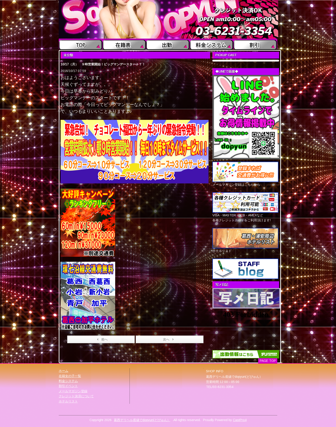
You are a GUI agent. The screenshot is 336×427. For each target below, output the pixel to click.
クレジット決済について (76, 396)
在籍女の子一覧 (70, 376)
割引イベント (68, 386)
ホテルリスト (68, 401)
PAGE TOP (268, 361)
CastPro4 (240, 420)
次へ (169, 339)
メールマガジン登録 (73, 391)
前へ (102, 339)
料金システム (68, 381)
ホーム (63, 371)
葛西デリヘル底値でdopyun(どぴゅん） (142, 420)
